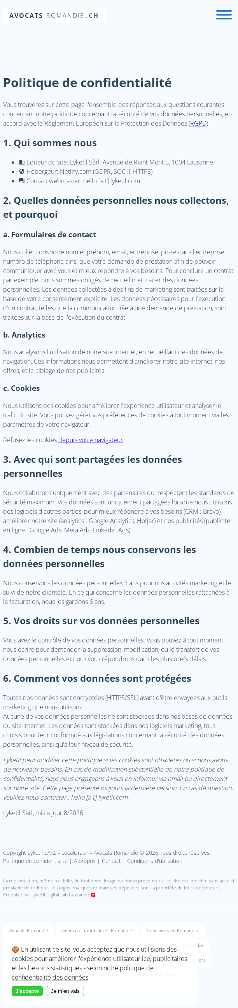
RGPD (198, 123)
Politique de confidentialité (35, 860)
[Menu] (224, 16)
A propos (85, 860)
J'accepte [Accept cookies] (27, 991)
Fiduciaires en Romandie (172, 930)
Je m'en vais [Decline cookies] (65, 991)
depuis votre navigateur (90, 440)
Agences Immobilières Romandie (97, 930)
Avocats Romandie (28, 930)
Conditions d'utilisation (154, 860)
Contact (111, 860)
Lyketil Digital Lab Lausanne (60, 894)
